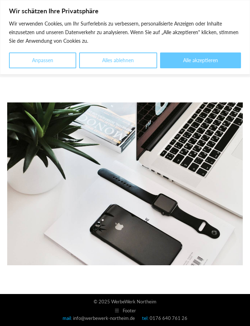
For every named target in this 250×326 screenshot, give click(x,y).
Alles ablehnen (118, 60)
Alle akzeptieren (200, 60)
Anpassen (42, 60)
